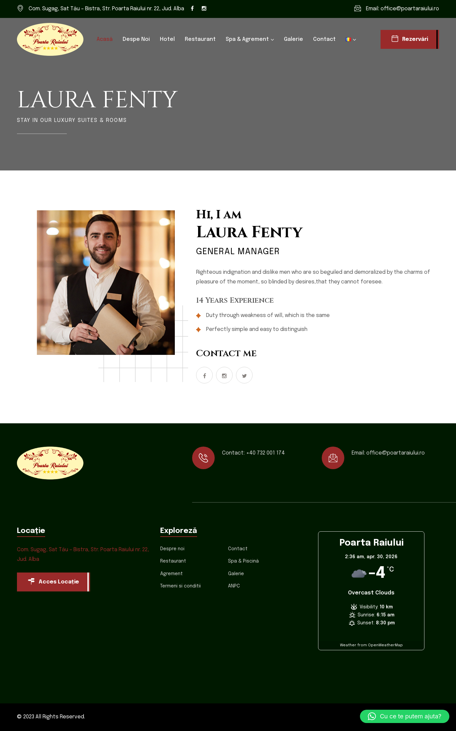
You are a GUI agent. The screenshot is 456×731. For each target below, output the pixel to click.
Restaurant (200, 39)
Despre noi (172, 549)
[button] (404, 716)
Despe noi (136, 39)
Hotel (167, 39)
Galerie (293, 39)
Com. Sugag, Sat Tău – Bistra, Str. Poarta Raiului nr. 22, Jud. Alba (106, 9)
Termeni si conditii (180, 586)
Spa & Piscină (243, 561)
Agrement (171, 574)
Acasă (105, 39)
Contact (324, 39)
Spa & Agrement (247, 39)
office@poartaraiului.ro (410, 9)
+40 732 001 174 (265, 453)
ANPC (234, 586)
